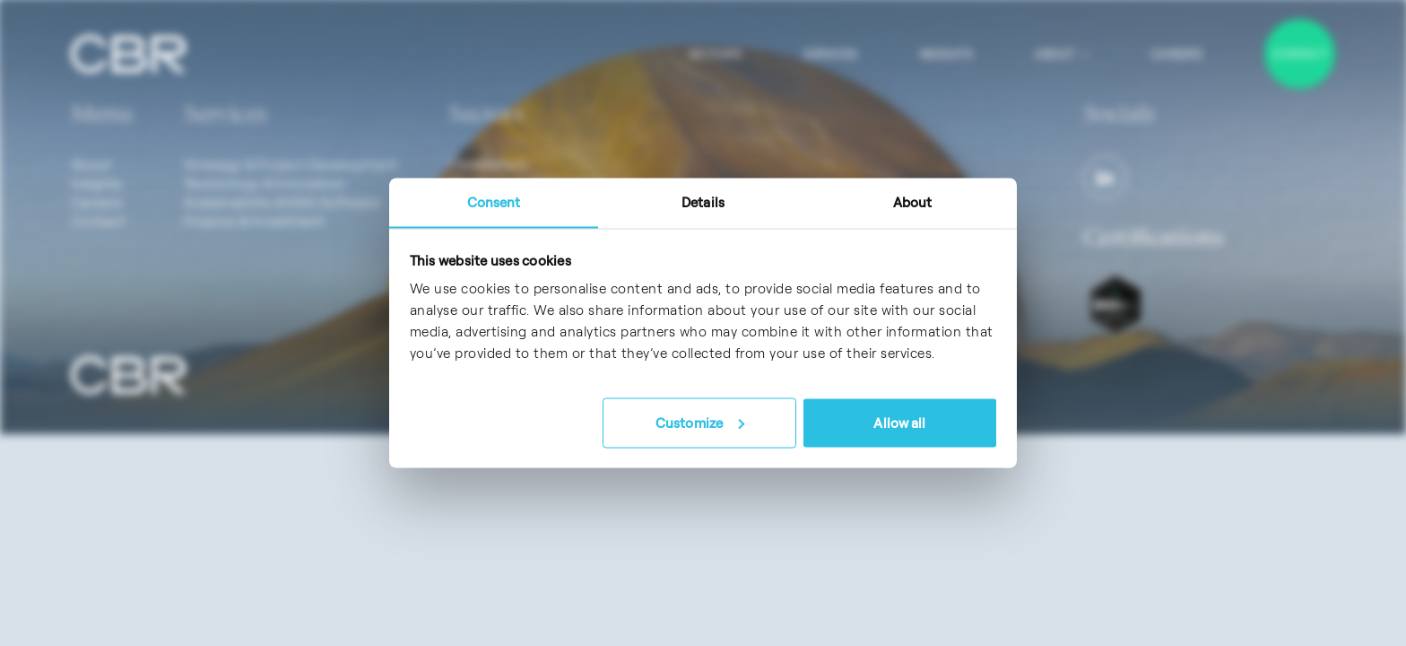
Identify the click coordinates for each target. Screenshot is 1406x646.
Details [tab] (703, 202)
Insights (946, 54)
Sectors (715, 54)
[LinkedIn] (1104, 176)
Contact (1299, 54)
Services (830, 54)
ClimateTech (488, 164)
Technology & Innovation (264, 183)
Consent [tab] (494, 202)
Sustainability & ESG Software (282, 202)
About (1061, 54)
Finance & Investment (254, 221)
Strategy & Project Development (290, 164)
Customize (699, 422)
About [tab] (913, 202)
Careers (1176, 54)
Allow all (899, 422)
